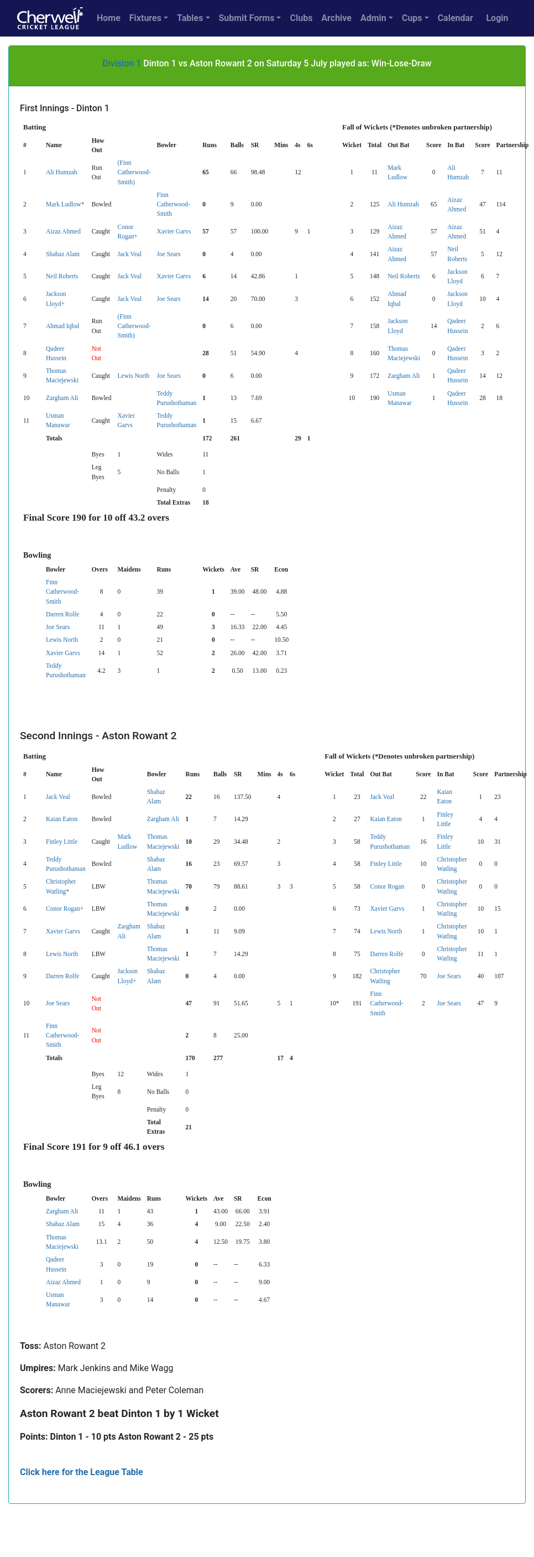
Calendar (455, 18)
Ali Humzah (61, 172)
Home (109, 18)
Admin (373, 18)
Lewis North (133, 375)
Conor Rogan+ (64, 908)
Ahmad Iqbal (62, 326)
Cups (412, 18)
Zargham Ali (404, 375)
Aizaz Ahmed (63, 231)
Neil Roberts (62, 276)
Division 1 (121, 63)
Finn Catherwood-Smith (173, 204)
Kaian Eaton (61, 819)
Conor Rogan (387, 886)
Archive (336, 18)
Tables (190, 18)
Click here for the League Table (81, 1472)
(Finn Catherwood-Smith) (133, 172)
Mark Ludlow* (65, 204)
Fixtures (145, 18)
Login (497, 18)
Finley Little (61, 841)
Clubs (301, 18)
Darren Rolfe (62, 614)
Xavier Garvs (174, 231)
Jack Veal (129, 254)
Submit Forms (247, 18)
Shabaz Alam (63, 254)
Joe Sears (169, 254)
